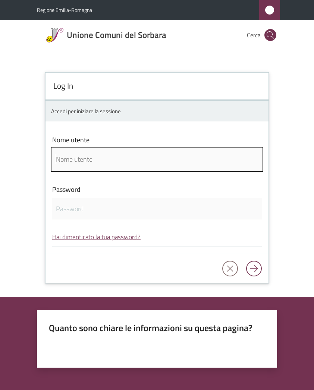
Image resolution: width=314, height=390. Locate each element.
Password (66, 189)
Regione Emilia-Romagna (64, 10)
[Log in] (254, 268)
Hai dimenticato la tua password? (96, 236)
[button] (270, 35)
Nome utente (71, 140)
